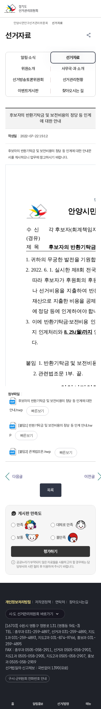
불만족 (61, 537)
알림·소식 (28, 57)
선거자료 (73, 57)
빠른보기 (37, 411)
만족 (20, 525)
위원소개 (28, 68)
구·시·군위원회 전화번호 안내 (27, 679)
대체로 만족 (64, 525)
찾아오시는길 (78, 602)
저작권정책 (43, 602)
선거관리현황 (73, 79)
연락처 (60, 602)
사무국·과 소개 (73, 68)
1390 (55, 668)
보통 (20, 537)
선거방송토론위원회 (28, 79)
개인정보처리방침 (18, 602)
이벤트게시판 (28, 90)
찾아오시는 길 (73, 90)
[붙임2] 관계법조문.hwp (30, 452)
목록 (50, 490)
